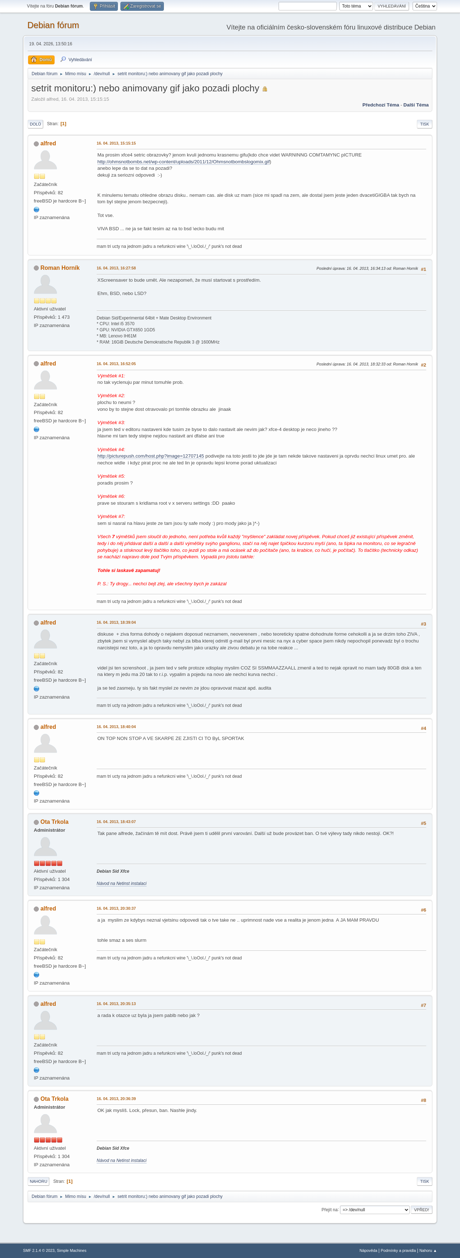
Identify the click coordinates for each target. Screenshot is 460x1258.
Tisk (424, 124)
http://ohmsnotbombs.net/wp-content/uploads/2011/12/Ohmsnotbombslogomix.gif (183, 161)
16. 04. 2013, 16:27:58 (116, 268)
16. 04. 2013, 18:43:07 (116, 821)
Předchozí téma (381, 105)
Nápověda (368, 1250)
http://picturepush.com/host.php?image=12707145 (150, 456)
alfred (48, 143)
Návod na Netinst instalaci (122, 883)
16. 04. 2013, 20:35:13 (116, 1004)
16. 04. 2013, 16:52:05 (116, 364)
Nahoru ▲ (428, 1250)
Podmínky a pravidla (398, 1250)
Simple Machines (71, 1250)
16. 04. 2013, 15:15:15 (116, 143)
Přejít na (330, 1209)
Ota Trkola (54, 822)
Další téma (416, 105)
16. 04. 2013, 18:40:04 (116, 727)
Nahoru (38, 1181)
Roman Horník (59, 268)
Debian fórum (53, 25)
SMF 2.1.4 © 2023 (39, 1250)
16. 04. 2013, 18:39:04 (116, 622)
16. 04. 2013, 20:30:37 (116, 908)
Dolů (35, 124)
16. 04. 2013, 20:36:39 (116, 1098)
